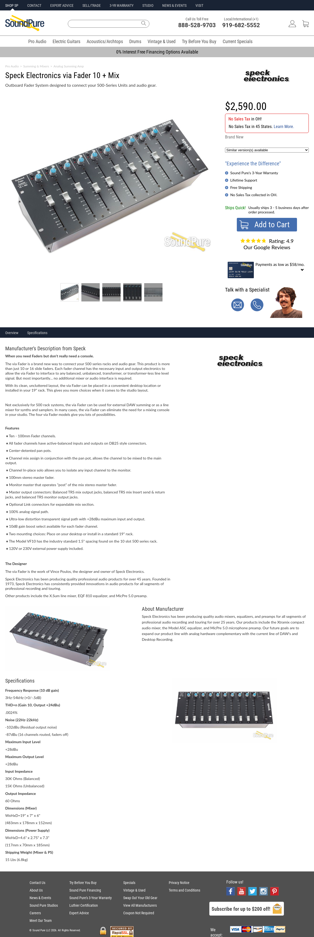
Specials (129, 883)
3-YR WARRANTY (121, 5)
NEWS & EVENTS (174, 5)
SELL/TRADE (91, 5)
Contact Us (37, 883)
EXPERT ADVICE (62, 5)
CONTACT (34, 5)
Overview (11, 333)
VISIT (199, 5)
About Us (36, 890)
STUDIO (147, 5)
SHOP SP (11, 5)
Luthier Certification (83, 905)
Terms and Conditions (184, 890)
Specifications (37, 333)
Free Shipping (241, 187)
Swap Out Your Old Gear (140, 898)
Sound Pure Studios (44, 905)
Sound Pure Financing (85, 890)
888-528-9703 (197, 25)
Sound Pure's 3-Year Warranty (254, 173)
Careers (35, 913)
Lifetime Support (243, 180)
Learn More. (284, 126)
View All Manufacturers (140, 905)
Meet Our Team (41, 920)
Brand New (234, 137)
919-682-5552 (241, 25)
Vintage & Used (162, 41)
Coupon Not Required (138, 913)
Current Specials (238, 41)
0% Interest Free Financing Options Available (157, 52)
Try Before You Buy (199, 41)
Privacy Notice (179, 883)
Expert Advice (79, 913)
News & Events (40, 898)
